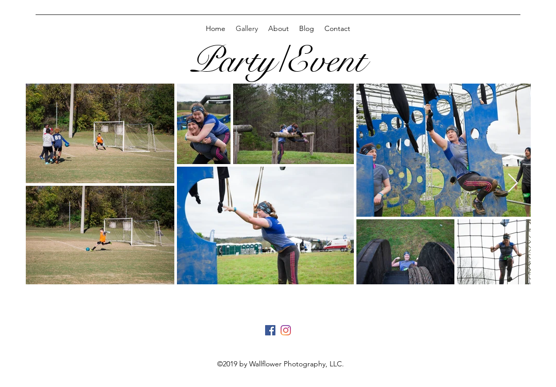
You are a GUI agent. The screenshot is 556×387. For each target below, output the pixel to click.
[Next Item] (513, 183)
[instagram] (286, 330)
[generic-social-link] (270, 330)
